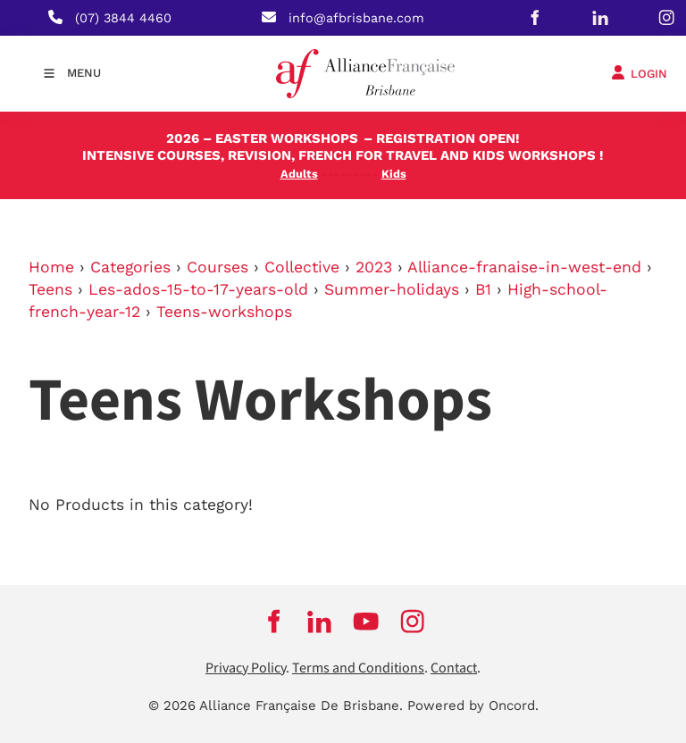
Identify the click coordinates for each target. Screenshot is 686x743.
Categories (130, 267)
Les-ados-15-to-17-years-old (198, 289)
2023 (374, 267)
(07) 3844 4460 (123, 18)
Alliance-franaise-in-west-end (524, 267)
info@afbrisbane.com (356, 18)
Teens (50, 289)
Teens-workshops (224, 312)
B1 (483, 289)
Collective (301, 267)
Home (51, 267)
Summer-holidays (391, 289)
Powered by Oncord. (473, 705)
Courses (217, 267)
